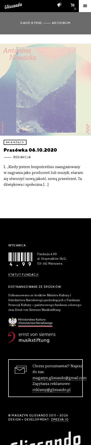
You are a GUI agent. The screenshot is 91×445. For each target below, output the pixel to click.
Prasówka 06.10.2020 (30, 150)
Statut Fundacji (23, 274)
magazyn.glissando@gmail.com (59, 378)
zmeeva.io (60, 419)
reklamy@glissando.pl (52, 390)
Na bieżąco (15, 142)
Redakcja (22, 157)
